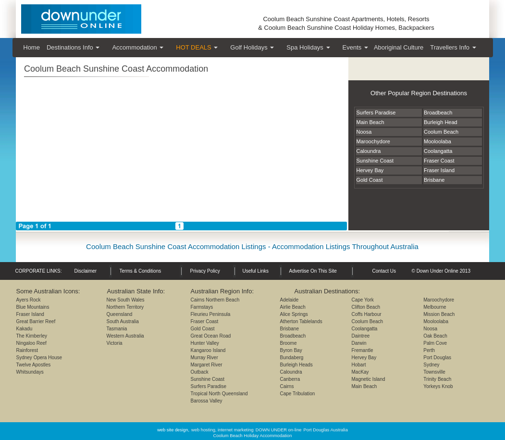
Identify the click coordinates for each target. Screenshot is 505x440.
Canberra (290, 379)
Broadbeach (293, 336)
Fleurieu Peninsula (211, 314)
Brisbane (289, 328)
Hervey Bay (364, 357)
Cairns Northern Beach (215, 299)
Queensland (120, 314)
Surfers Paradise (208, 386)
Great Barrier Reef (36, 321)
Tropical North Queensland (219, 393)
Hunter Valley (205, 343)
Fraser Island (30, 314)
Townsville (434, 372)
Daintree (361, 336)
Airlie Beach (293, 307)
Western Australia (125, 336)
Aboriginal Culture (398, 47)
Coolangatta (365, 328)
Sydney (431, 364)
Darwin (359, 343)
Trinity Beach (437, 379)
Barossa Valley (206, 400)
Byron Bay (291, 350)
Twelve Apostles (33, 364)
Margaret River (206, 364)
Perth (429, 350)
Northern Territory (125, 307)
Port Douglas (437, 357)
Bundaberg (292, 357)
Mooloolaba (435, 321)
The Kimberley (31, 336)
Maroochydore (438, 299)
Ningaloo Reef (31, 343)
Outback (200, 372)
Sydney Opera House (39, 357)
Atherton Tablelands (301, 321)
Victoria (115, 343)
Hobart (359, 364)
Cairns (287, 386)
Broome (288, 343)
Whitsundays (30, 372)
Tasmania (117, 328)
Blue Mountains (32, 307)
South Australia (123, 321)
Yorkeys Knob (438, 386)
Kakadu (24, 328)
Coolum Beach (367, 321)
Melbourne (434, 307)
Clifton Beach (366, 307)
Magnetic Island (368, 379)
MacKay (360, 372)
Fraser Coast (205, 321)
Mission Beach (439, 314)
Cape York (363, 299)
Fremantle (362, 350)
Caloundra (291, 372)
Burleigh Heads (296, 364)
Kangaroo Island (208, 350)
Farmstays (202, 307)
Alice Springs (294, 314)
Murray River (204, 357)
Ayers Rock (28, 299)
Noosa (430, 328)
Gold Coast (203, 328)
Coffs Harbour (367, 314)
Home (31, 47)
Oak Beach (435, 336)
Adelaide (289, 299)
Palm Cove (435, 343)
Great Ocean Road (211, 336)
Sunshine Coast (208, 379)
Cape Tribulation (297, 393)
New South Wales (126, 299)
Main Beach (364, 386)
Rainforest (27, 350)
